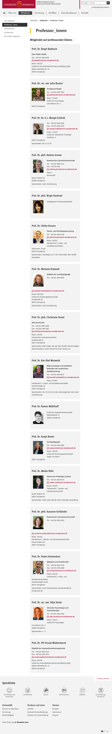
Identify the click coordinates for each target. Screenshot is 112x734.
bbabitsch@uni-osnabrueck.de (46, 60)
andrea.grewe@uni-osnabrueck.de (63, 169)
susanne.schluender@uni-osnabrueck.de (50, 533)
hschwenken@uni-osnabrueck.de (62, 571)
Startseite (33, 20)
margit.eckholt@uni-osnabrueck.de (63, 129)
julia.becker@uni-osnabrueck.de (62, 95)
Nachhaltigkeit (8, 715)
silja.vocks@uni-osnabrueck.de (62, 617)
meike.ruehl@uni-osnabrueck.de (62, 482)
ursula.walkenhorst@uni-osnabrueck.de (50, 657)
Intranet (55, 715)
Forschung (6, 712)
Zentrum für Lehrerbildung (37, 715)
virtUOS (30, 709)
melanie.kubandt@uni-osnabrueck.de (49, 291)
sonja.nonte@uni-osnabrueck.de (62, 448)
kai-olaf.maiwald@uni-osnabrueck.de (64, 377)
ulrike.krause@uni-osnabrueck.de (62, 237)
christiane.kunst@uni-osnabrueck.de (49, 331)
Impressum (56, 712)
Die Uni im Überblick (10, 709)
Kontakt (55, 709)
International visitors (101, 7)
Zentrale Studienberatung (37, 712)
